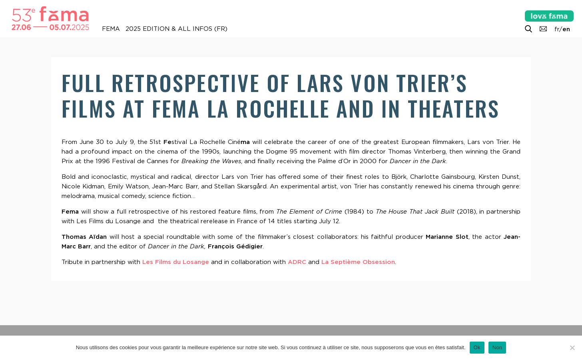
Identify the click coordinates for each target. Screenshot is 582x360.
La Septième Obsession (358, 262)
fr (556, 29)
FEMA (111, 28)
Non (497, 347)
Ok (477, 347)
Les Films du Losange (175, 262)
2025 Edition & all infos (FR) (176, 28)
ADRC (297, 262)
